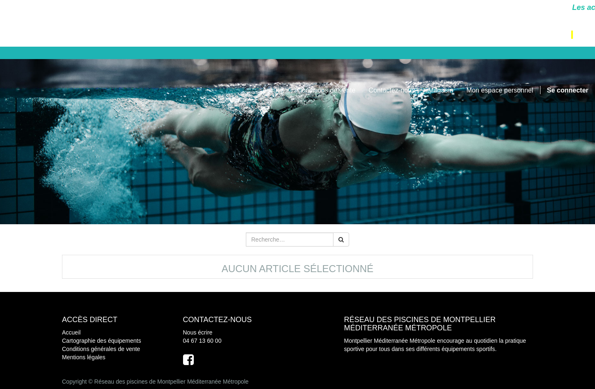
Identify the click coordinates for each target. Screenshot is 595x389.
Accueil (71, 332)
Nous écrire (198, 332)
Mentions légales (83, 357)
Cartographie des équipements (101, 340)
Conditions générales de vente (101, 349)
